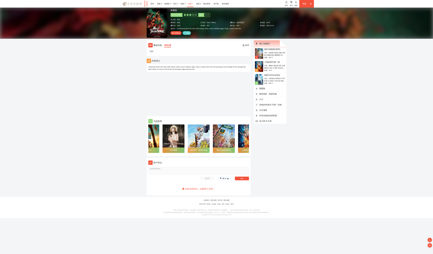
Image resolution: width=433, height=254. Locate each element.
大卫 (261, 99)
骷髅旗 (262, 88)
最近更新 (206, 4)
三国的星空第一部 (272, 62)
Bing (219, 204)
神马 (232, 204)
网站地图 (226, 200)
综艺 (175, 4)
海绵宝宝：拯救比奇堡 (198, 150)
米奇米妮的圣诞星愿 (268, 116)
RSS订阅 (202, 204)
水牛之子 (148, 150)
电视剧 (167, 4)
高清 (151, 51)
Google (214, 204)
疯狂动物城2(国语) (224, 150)
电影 (159, 4)
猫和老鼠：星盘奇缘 (268, 94)
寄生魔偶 (173, 150)
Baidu (208, 204)
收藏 (186, 33)
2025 (178, 25)
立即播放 (176, 33)
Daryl (208, 22)
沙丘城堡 (263, 110)
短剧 (198, 4)
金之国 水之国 (265, 121)
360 (223, 204)
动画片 (190, 4)
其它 (208, 25)
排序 (246, 45)
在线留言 (207, 200)
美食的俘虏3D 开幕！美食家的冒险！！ (271, 105)
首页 (152, 4)
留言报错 (225, 4)
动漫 (182, 4)
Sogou (227, 204)
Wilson (213, 22)
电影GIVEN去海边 (272, 75)
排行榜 (216, 4)
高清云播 (167, 45)
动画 (178, 22)
